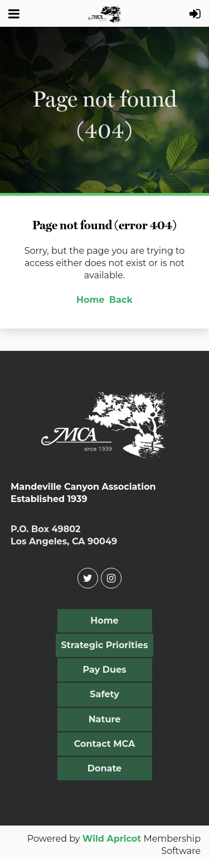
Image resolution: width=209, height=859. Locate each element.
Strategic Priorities (104, 645)
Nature (105, 719)
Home (90, 300)
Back (121, 300)
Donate (104, 768)
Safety (104, 694)
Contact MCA (104, 744)
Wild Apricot (112, 838)
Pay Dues (104, 669)
